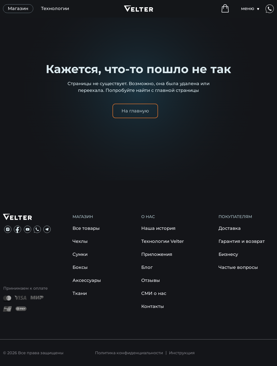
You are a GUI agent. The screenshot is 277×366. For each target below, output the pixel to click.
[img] (8, 229)
